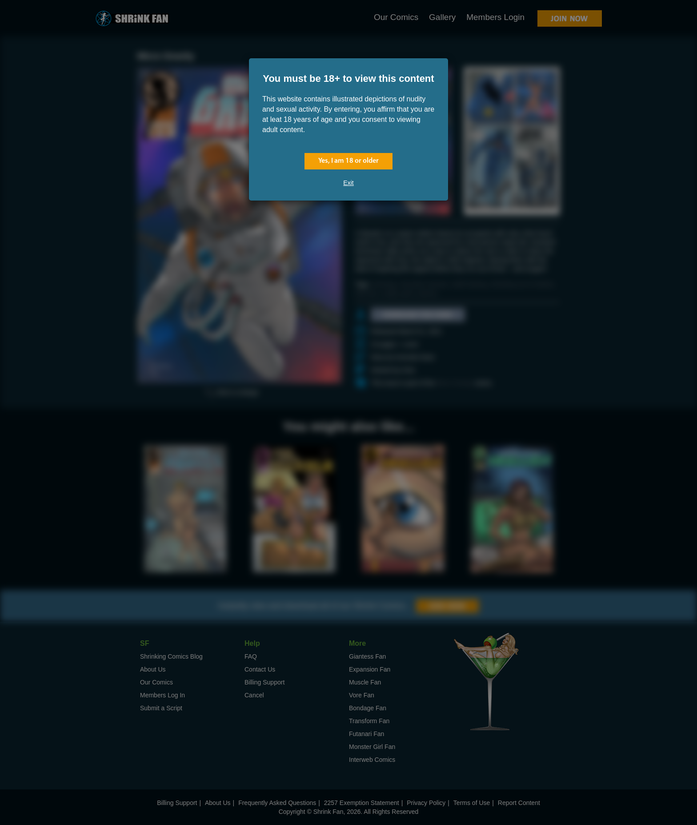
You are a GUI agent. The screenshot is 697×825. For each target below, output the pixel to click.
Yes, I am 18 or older (348, 161)
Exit (348, 182)
